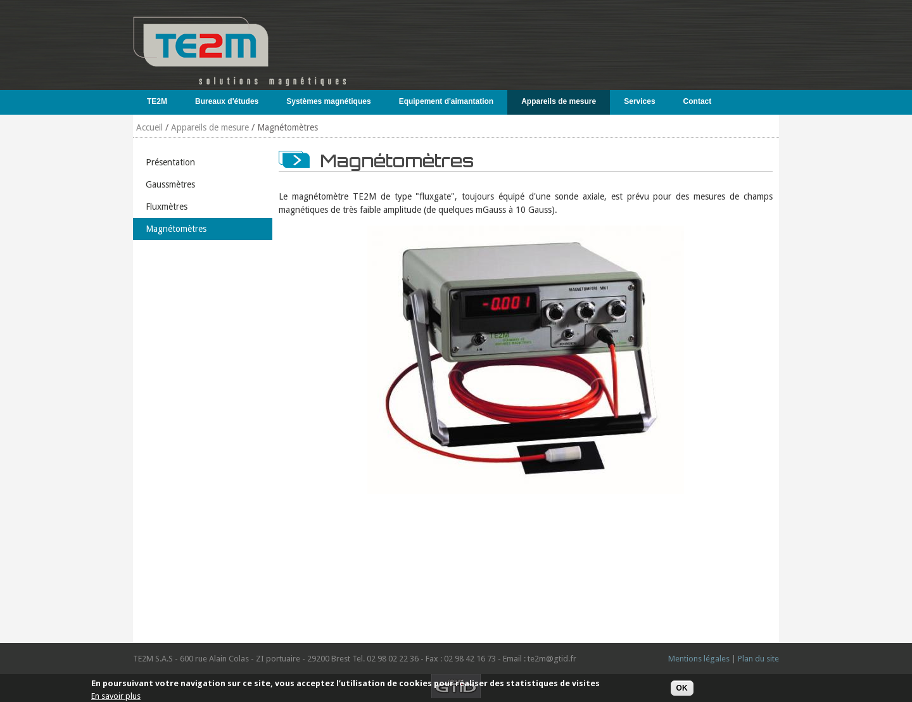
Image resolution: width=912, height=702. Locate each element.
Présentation (170, 162)
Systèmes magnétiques (325, 101)
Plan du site (758, 658)
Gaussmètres (170, 184)
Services (636, 101)
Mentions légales (699, 658)
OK (682, 688)
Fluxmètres (166, 206)
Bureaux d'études (224, 101)
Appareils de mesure (555, 101)
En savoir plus (116, 696)
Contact (697, 101)
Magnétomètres (176, 229)
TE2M (154, 101)
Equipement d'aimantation (443, 101)
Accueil (149, 127)
